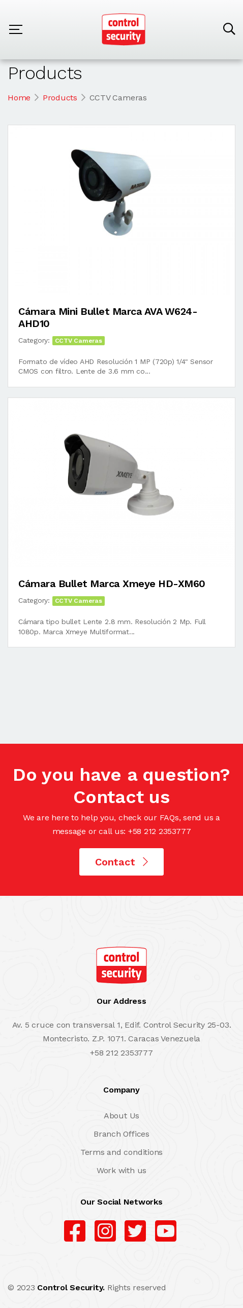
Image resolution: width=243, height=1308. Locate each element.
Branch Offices (121, 1134)
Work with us (121, 1170)
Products (60, 97)
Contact (121, 862)
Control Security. (71, 1287)
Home (19, 97)
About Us (121, 1115)
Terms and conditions (121, 1152)
